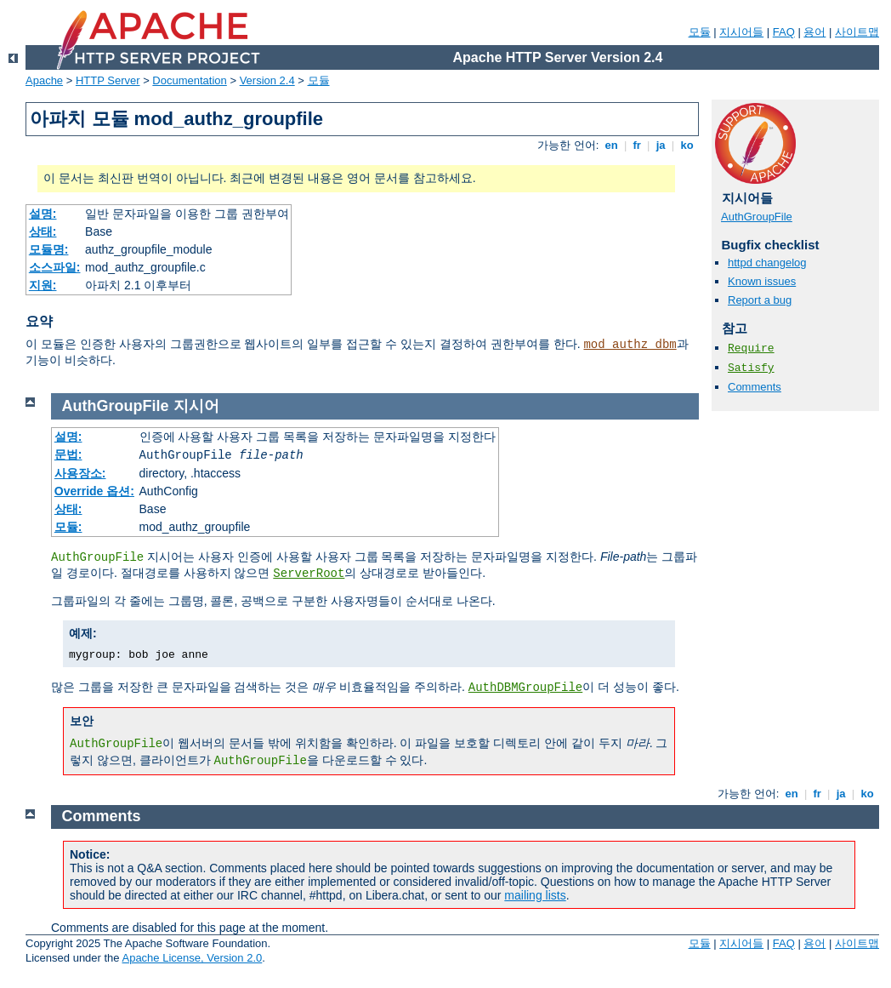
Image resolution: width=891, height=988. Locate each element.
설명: (43, 213)
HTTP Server (108, 80)
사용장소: (80, 473)
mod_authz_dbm (629, 344)
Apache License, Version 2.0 (192, 957)
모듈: (68, 527)
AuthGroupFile (756, 216)
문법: (68, 454)
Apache (44, 80)
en (611, 145)
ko (687, 145)
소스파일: (55, 267)
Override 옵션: (94, 491)
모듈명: (49, 249)
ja (660, 145)
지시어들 (741, 32)
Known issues (762, 281)
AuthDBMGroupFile (525, 687)
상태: (43, 231)
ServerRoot (308, 573)
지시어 (196, 405)
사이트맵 (857, 32)
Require (751, 348)
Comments (754, 386)
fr (637, 145)
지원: (43, 285)
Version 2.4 (267, 80)
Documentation (189, 80)
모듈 (700, 32)
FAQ (784, 32)
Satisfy (751, 368)
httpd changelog (767, 262)
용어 (814, 32)
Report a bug (760, 300)
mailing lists (534, 895)
